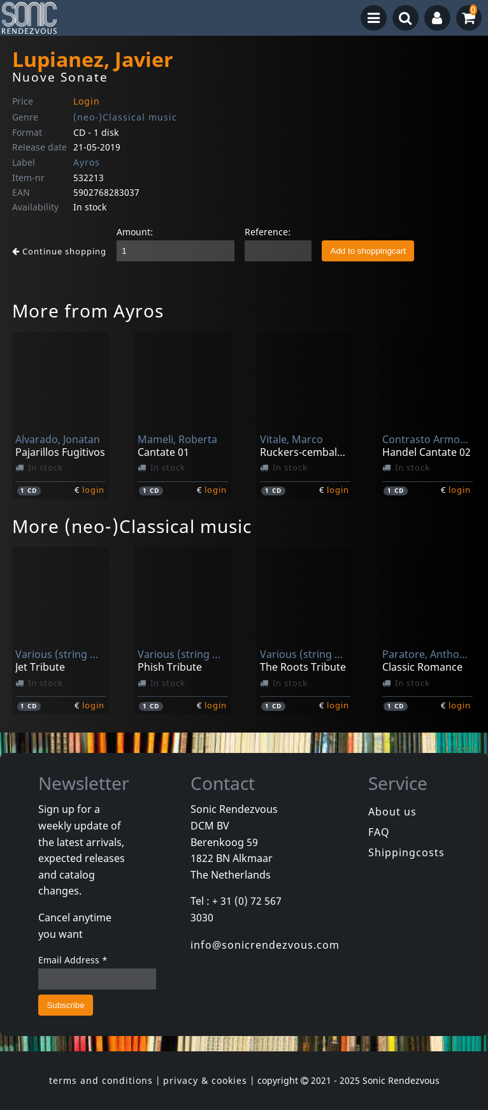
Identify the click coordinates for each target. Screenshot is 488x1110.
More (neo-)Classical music (132, 526)
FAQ (379, 832)
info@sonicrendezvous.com (265, 945)
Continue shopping (59, 251)
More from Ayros (88, 310)
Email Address (73, 960)
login (93, 489)
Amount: (135, 232)
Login (86, 101)
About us (392, 812)
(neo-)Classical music (125, 117)
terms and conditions (101, 1080)
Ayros (86, 162)
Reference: (268, 232)
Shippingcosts (406, 852)
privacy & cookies (205, 1080)
